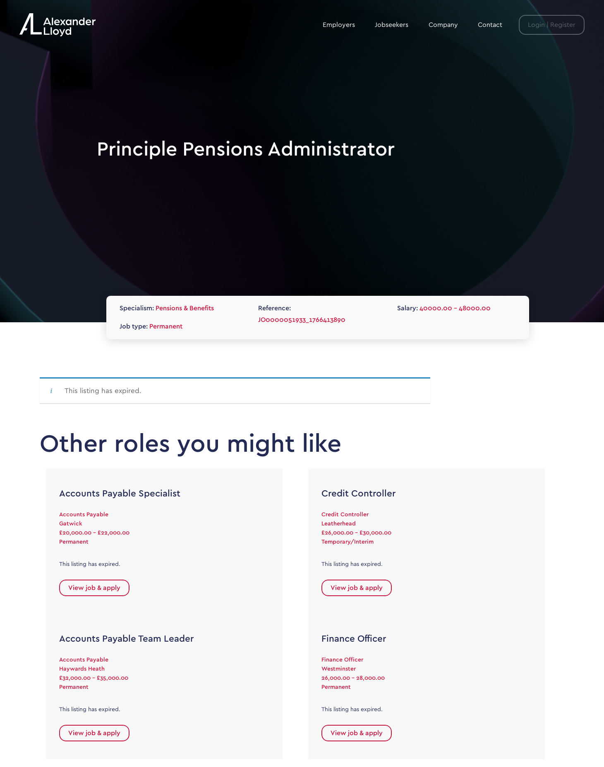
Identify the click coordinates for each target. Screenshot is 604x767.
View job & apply (94, 588)
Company (443, 25)
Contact (490, 25)
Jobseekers (391, 25)
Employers (339, 25)
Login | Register (551, 25)
